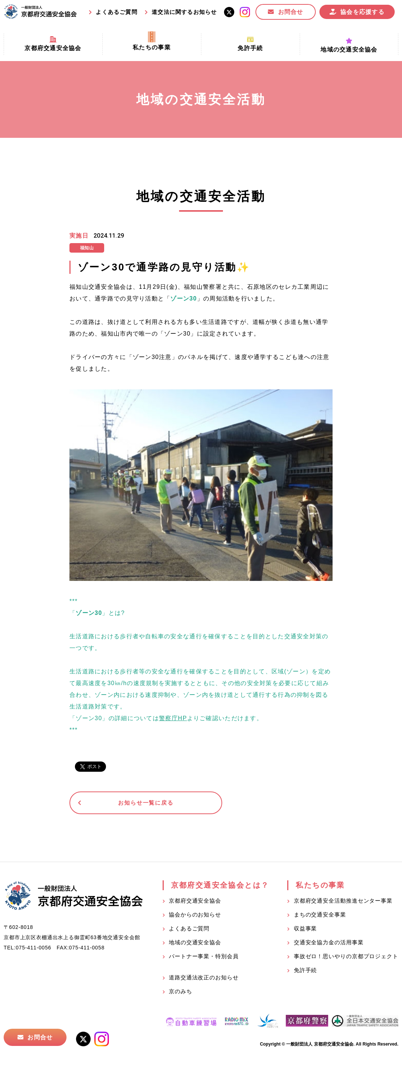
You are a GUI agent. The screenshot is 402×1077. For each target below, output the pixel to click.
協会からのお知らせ (195, 916)
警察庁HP (173, 718)
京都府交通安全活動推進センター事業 (343, 902)
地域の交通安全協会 (195, 944)
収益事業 (305, 930)
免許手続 (305, 971)
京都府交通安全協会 (195, 902)
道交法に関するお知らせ (184, 12)
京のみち (180, 993)
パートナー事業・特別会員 (204, 958)
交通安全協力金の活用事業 (329, 944)
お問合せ (290, 12)
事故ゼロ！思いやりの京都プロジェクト (346, 958)
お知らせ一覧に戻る (125, 803)
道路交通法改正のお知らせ (204, 979)
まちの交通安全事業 (320, 916)
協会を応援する (362, 12)
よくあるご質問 (116, 12)
